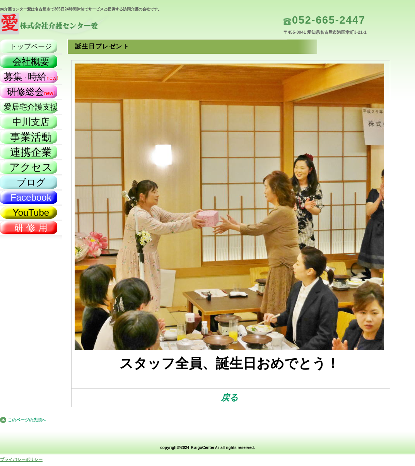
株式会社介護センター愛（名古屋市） (77, 25)
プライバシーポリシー (21, 459)
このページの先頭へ (27, 420)
